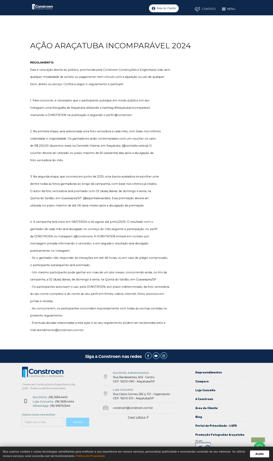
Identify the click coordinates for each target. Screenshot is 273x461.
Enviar (77, 422)
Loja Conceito (205, 390)
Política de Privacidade (90, 456)
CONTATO (209, 9)
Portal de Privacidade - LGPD (216, 425)
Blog (198, 416)
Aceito (259, 454)
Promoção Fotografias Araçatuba (219, 434)
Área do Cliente (164, 8)
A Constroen (204, 399)
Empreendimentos (208, 372)
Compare (202, 381)
